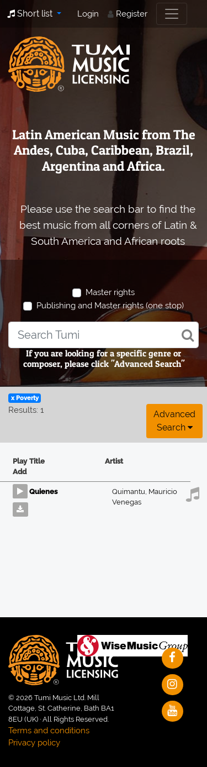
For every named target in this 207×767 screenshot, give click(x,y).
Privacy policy (34, 743)
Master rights (110, 292)
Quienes (43, 491)
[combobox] (103, 335)
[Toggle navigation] (171, 14)
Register (131, 14)
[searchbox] (103, 335)
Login (88, 14)
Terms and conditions (48, 731)
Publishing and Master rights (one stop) (110, 306)
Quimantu (130, 491)
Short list (31, 13)
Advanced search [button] (174, 421)
